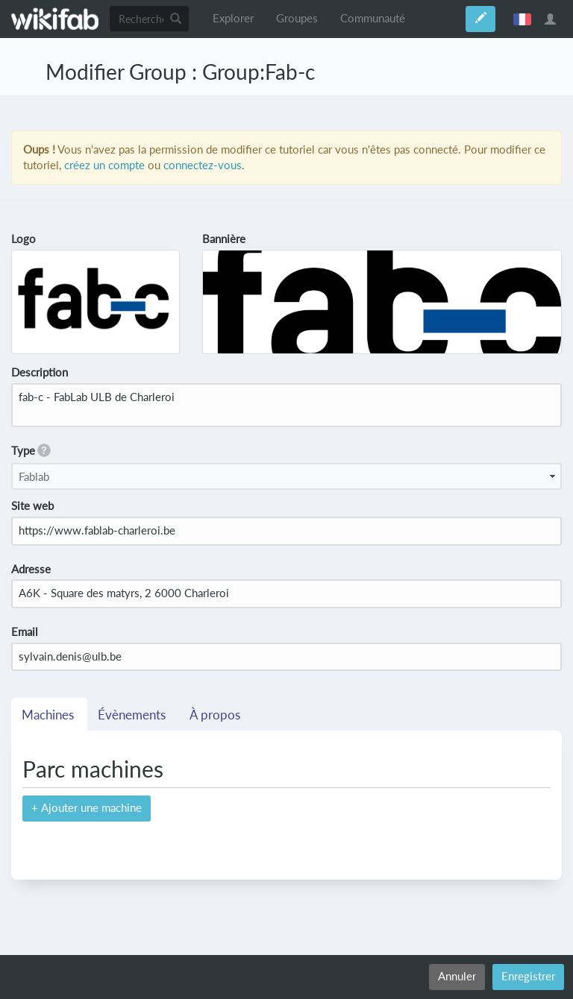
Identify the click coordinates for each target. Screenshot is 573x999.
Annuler (457, 976)
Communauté (372, 18)
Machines (49, 715)
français (522, 18)
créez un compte (104, 165)
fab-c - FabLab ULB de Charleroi (286, 405)
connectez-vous (202, 165)
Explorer (233, 18)
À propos (216, 715)
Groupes (297, 18)
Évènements (133, 715)
